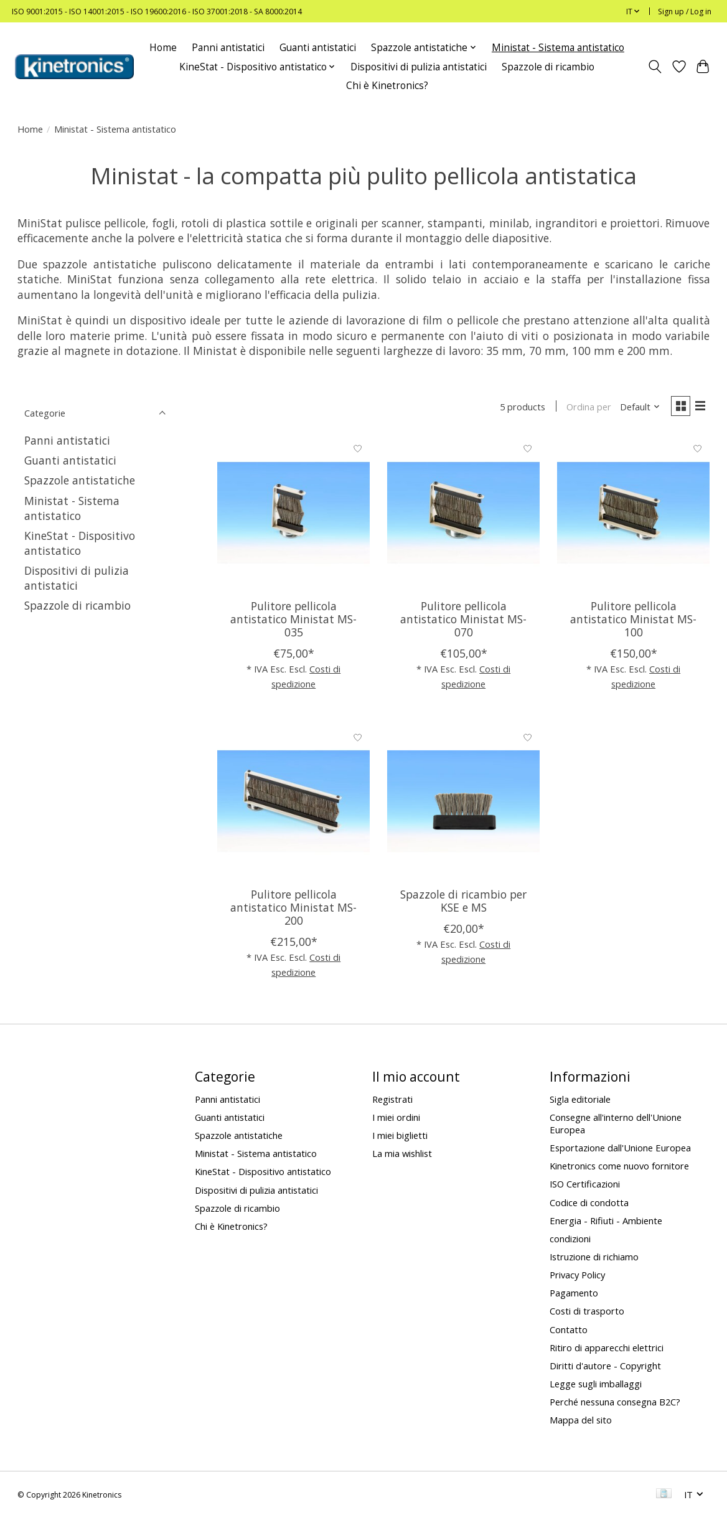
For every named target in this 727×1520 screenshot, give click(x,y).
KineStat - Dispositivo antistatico (79, 543)
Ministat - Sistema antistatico (558, 47)
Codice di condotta (589, 1204)
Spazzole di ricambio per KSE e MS (463, 903)
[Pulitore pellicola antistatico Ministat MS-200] (293, 803)
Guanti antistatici (317, 47)
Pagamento (574, 1295)
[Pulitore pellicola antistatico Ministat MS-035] (293, 514)
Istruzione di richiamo (594, 1258)
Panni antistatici (228, 47)
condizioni (570, 1240)
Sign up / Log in (684, 11)
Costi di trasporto (587, 1313)
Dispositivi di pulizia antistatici (418, 66)
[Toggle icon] (654, 66)
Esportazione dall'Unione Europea (620, 1149)
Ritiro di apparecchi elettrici (607, 1349)
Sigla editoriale (580, 1101)
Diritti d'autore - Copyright (605, 1367)
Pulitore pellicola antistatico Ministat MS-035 (293, 620)
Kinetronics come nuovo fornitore (619, 1167)
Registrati (392, 1101)
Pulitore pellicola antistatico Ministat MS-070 (463, 620)
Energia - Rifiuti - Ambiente (606, 1222)
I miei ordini (396, 1119)
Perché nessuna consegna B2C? (615, 1403)
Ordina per (585, 408)
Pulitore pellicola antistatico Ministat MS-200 (293, 909)
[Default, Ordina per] (636, 408)
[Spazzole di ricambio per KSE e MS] (463, 803)
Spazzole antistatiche (79, 480)
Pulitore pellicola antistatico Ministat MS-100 (633, 620)
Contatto (569, 1331)
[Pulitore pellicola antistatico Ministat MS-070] (463, 514)
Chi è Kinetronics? (387, 85)
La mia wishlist (402, 1155)
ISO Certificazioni (585, 1186)
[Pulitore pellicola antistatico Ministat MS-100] (633, 514)
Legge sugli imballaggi (596, 1385)
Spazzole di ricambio (548, 66)
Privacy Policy (577, 1276)
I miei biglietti (400, 1137)
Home (163, 47)
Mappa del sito (581, 1422)
